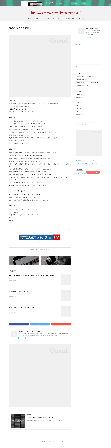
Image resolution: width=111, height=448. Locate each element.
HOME (29, 18)
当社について (56, 18)
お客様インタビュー (82, 88)
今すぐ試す (75, 3)
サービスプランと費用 (69, 18)
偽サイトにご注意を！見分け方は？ (84, 72)
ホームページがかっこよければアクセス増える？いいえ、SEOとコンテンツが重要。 (32, 275)
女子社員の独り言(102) (13, 224)
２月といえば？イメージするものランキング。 (21, 307)
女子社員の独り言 (83, 91)
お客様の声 (81, 18)
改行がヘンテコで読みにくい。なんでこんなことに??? (24, 291)
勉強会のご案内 (82, 85)
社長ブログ (46, 18)
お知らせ (37, 18)
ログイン (85, 3)
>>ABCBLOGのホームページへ (40, 250)
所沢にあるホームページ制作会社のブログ (55, 12)
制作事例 (90, 82)
